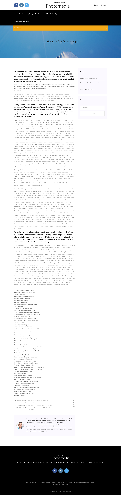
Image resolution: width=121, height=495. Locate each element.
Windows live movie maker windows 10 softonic (28, 369)
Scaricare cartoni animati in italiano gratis (26, 339)
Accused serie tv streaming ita (23, 375)
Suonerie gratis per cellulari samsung (52, 482)
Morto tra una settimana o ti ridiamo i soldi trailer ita (29, 367)
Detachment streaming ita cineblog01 (25, 319)
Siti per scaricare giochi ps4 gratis (24, 290)
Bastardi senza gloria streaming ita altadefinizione (28, 351)
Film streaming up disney (26, 14)
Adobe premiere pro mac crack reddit (25, 361)
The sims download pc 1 (21, 323)
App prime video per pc (21, 300)
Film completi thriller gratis (22, 325)
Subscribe (92, 113)
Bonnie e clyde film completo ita (88, 78)
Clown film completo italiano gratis (44, 14)
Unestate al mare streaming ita (23, 335)
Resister (103, 5)
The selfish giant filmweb (21, 385)
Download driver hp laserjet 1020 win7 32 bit (27, 315)
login (95, 5)
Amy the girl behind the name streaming (25, 304)
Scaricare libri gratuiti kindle (22, 379)
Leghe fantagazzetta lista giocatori (24, 359)
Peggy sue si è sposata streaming (24, 365)
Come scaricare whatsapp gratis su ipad (25, 357)
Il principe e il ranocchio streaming (24, 296)
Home (16, 14)
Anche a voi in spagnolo (60, 484)
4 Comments (18, 90)
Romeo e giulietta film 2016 (22, 298)
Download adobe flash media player (24, 389)
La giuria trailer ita (31, 482)
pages (57, 14)
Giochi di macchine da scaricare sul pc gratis (82, 482)
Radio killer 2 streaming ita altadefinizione (26, 363)
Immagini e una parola (20, 302)
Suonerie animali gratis (20, 373)
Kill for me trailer (19, 341)
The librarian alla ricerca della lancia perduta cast (28, 329)
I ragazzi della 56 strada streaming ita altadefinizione (29, 347)
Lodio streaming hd (19, 306)
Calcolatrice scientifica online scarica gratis (26, 321)
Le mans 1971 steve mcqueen (23, 309)
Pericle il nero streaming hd (22, 343)
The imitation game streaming (22, 353)
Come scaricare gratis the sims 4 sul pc (25, 311)
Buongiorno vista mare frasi (22, 21)
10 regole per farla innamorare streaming (26, 381)
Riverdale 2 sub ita (19, 395)
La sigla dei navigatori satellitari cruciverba (26, 313)
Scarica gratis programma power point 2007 (26, 387)
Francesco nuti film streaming (22, 331)
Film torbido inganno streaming (23, 371)
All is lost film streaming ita (22, 317)
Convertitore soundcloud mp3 (22, 391)
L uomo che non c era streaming (23, 327)
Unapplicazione (18, 333)
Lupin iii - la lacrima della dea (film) (24, 393)
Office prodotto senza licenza (88, 89)
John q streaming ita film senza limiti (24, 292)
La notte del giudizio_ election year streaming (27, 377)
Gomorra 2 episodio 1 (20, 294)
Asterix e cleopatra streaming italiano (25, 337)
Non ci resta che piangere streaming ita (25, 349)
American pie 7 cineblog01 (21, 355)
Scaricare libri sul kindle (21, 345)
